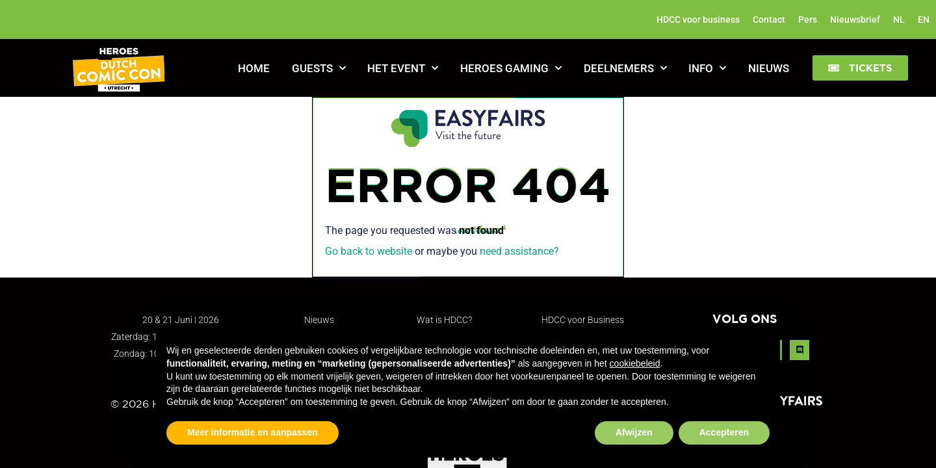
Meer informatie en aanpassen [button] (252, 432)
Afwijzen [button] (634, 432)
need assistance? (519, 251)
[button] (860, 68)
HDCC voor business (698, 19)
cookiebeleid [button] (635, 363)
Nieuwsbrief (855, 19)
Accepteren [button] (724, 432)
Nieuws (768, 68)
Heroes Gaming (511, 68)
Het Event (402, 68)
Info (707, 68)
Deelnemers (625, 68)
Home (254, 68)
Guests (319, 68)
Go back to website (368, 251)
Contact (769, 19)
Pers (807, 19)
